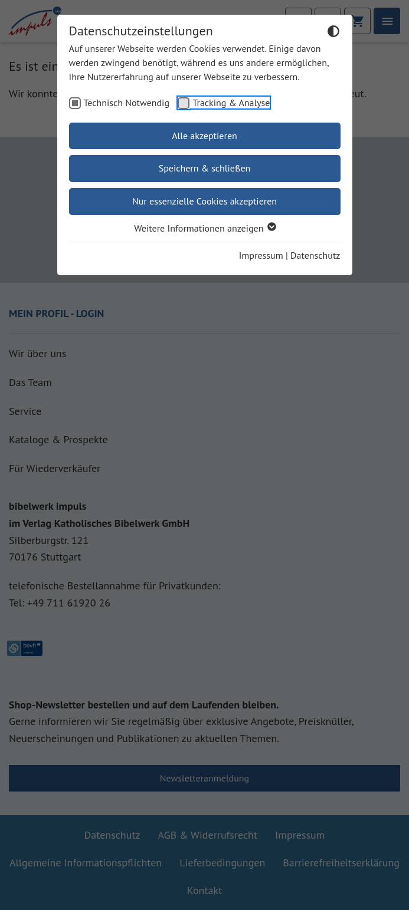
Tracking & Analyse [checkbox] (231, 102)
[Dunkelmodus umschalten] (333, 33)
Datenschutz (315, 255)
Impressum (261, 255)
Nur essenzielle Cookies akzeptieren (204, 201)
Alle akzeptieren (204, 135)
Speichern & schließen (205, 168)
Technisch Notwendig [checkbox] (127, 102)
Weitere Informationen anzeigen (204, 228)
